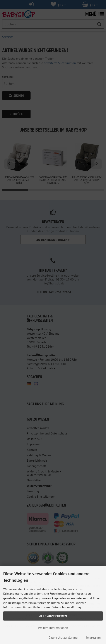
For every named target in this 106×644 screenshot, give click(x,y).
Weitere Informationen (53, 628)
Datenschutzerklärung (63, 637)
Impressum (93, 637)
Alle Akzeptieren (53, 616)
